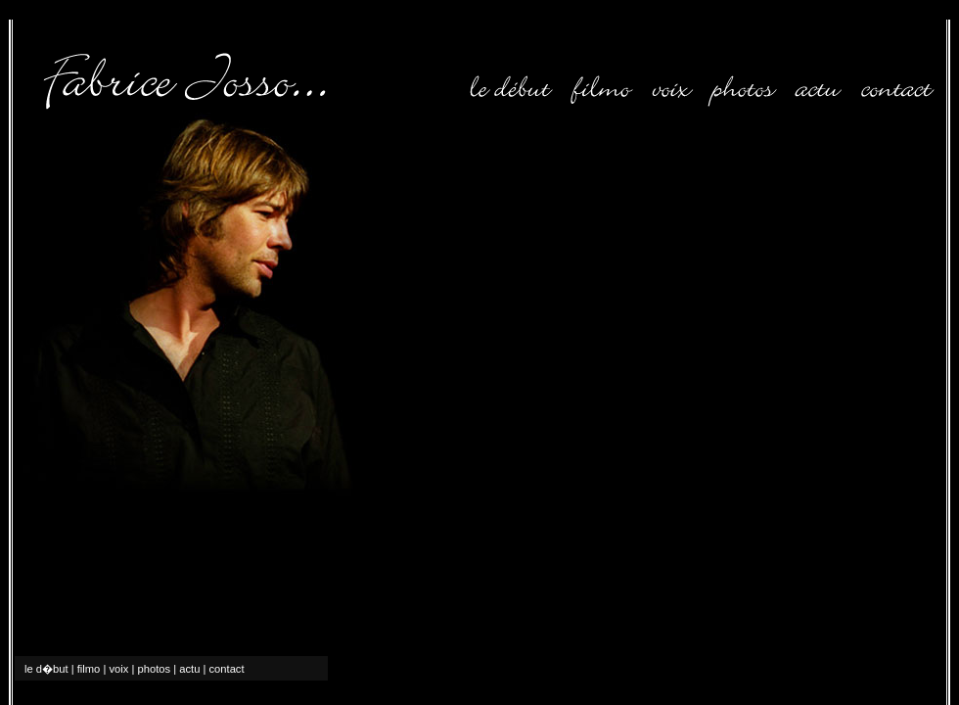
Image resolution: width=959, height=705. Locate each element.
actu (189, 669)
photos (154, 669)
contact (227, 669)
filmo (89, 669)
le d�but (46, 669)
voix (118, 669)
